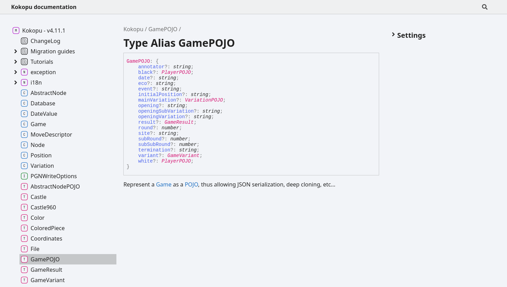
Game (164, 184)
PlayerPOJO (176, 72)
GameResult (179, 122)
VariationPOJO (204, 100)
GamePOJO (163, 29)
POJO (191, 184)
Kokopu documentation (43, 7)
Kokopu (133, 29)
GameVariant (183, 155)
